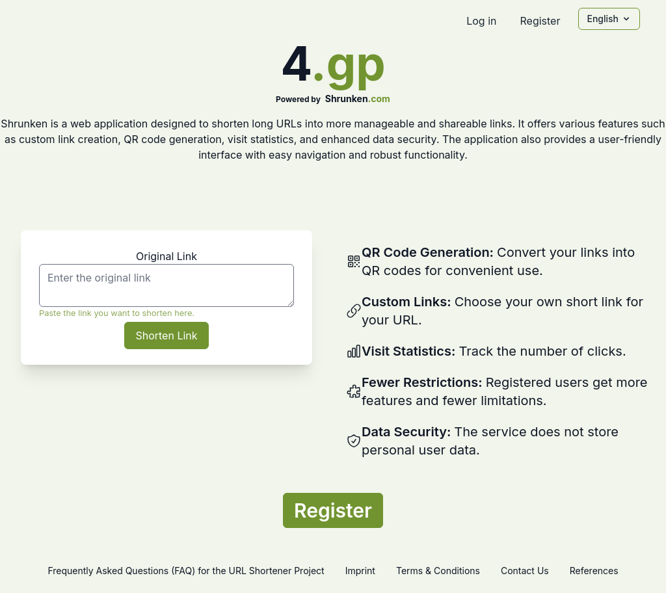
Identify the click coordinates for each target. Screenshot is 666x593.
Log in (481, 20)
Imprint (360, 570)
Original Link (166, 256)
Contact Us (525, 570)
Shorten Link (166, 335)
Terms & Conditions (438, 570)
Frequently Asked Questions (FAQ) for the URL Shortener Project (185, 570)
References (594, 570)
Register (540, 20)
